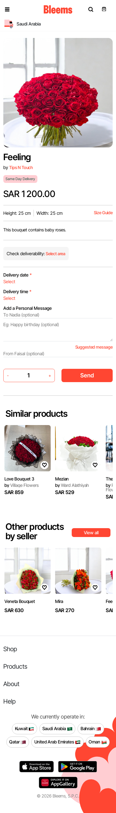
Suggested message (94, 347)
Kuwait (24, 729)
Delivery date (17, 275)
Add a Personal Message (27, 308)
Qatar (17, 742)
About (11, 683)
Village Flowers (21, 485)
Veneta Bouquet (19, 601)
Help (9, 701)
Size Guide (103, 212)
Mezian (62, 479)
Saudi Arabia (57, 729)
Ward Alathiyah (72, 485)
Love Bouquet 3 (19, 479)
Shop (10, 649)
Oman (98, 742)
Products (15, 666)
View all (91, 532)
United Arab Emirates (57, 742)
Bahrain (91, 729)
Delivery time (17, 291)
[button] (7, 9)
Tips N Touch (21, 167)
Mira (59, 601)
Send (87, 375)
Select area (55, 253)
